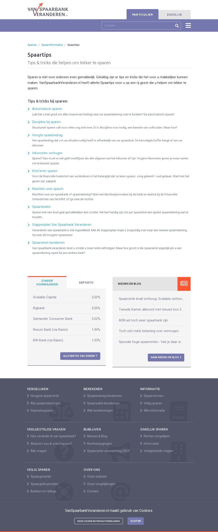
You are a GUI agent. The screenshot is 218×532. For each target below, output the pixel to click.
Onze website (95, 476)
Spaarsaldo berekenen (102, 403)
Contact (91, 491)
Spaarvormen (152, 396)
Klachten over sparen (47, 189)
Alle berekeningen (98, 410)
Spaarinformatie (52, 44)
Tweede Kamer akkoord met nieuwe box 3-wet (151, 309)
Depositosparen (40, 410)
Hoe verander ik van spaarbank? (51, 436)
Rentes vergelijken (155, 436)
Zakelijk (174, 14)
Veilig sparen (151, 403)
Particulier (142, 14)
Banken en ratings (42, 491)
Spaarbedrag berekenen (103, 396)
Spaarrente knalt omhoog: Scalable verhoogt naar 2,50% (151, 299)
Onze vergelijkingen (99, 484)
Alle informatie (152, 410)
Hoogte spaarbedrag (47, 135)
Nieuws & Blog (96, 436)
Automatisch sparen (47, 109)
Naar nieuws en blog (166, 357)
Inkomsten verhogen (47, 153)
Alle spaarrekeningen (44, 403)
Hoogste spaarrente (43, 396)
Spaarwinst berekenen (48, 243)
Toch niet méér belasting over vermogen (149, 331)
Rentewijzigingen (98, 443)
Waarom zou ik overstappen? (49, 443)
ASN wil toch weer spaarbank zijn (143, 320)
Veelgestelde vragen (156, 451)
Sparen (32, 44)
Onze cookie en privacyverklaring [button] (98, 521)
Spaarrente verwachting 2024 (107, 451)
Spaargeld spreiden (43, 484)
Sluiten (135, 521)
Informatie (149, 443)
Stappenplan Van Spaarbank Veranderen (61, 225)
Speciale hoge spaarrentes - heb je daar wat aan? (151, 342)
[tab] (47, 282)
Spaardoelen (41, 207)
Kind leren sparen (44, 171)
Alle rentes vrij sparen (80, 355)
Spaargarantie (39, 476)
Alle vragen (37, 451)
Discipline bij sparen (46, 122)
